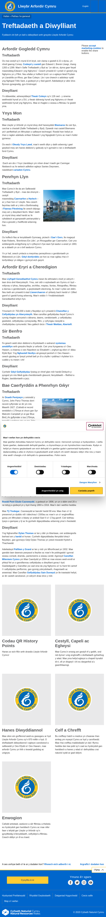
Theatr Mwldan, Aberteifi (59, 324)
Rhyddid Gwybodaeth (40, 895)
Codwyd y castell (32, 64)
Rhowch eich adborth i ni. (57, 864)
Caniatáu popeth (86, 490)
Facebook (70, 882)
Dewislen (102, 6)
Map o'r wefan (11, 901)
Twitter (77, 882)
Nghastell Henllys (26, 353)
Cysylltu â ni (27, 880)
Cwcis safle (87, 895)
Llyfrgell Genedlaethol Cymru (22, 279)
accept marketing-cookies (91, 46)
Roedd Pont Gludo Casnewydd (18, 502)
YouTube (90, 882)
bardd (18, 536)
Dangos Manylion (88, 482)
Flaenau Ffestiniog (13, 209)
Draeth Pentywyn (14, 397)
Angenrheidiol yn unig (52, 490)
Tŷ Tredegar (13, 511)
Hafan (6, 16)
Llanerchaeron (37, 292)
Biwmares (60, 125)
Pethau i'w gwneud (20, 16)
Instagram (83, 882)
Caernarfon (20, 199)
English (85, 6)
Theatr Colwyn (39, 96)
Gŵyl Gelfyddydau (20, 372)
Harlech (32, 199)
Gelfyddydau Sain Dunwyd (41, 572)
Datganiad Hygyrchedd (66, 895)
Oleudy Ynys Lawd (22, 144)
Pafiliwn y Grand (22, 549)
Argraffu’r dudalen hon (92, 864)
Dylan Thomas (26, 533)
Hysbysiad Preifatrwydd (13, 895)
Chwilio (94, 6)
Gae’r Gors (57, 237)
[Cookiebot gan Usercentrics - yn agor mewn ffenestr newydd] (95, 426)
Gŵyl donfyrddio (30, 257)
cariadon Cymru (21, 170)
